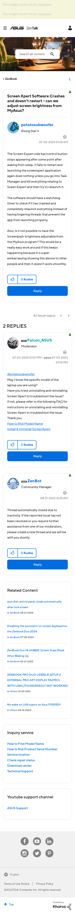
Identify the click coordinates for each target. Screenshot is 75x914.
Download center (19, 766)
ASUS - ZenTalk (24, 28)
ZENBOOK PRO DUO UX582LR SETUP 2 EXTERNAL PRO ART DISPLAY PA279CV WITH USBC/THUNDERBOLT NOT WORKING (37, 680)
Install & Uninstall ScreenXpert (28, 429)
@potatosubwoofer (21, 374)
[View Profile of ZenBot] (34, 481)
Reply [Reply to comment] (37, 456)
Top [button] (11, 904)
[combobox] (37, 54)
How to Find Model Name (25, 744)
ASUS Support (17, 808)
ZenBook (11, 79)
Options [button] (69, 79)
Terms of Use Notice (16, 884)
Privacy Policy (44, 884)
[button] (13, 279)
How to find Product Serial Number (32, 749)
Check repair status (21, 760)
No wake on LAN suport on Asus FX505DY (34, 705)
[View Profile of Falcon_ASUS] (39, 340)
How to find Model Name (25, 424)
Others (13, 691)
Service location (18, 755)
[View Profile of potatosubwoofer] (37, 124)
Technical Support (20, 771)
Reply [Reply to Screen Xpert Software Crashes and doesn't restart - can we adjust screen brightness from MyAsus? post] (37, 291)
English (14, 875)
